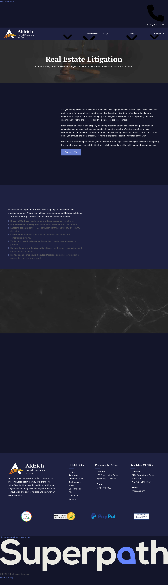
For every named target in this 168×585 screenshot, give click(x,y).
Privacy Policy (6, 577)
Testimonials (75, 482)
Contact (72, 499)
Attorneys (73, 475)
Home (72, 472)
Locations (73, 495)
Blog (71, 492)
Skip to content (7, 1)
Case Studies (75, 489)
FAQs (71, 485)
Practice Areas (76, 478)
